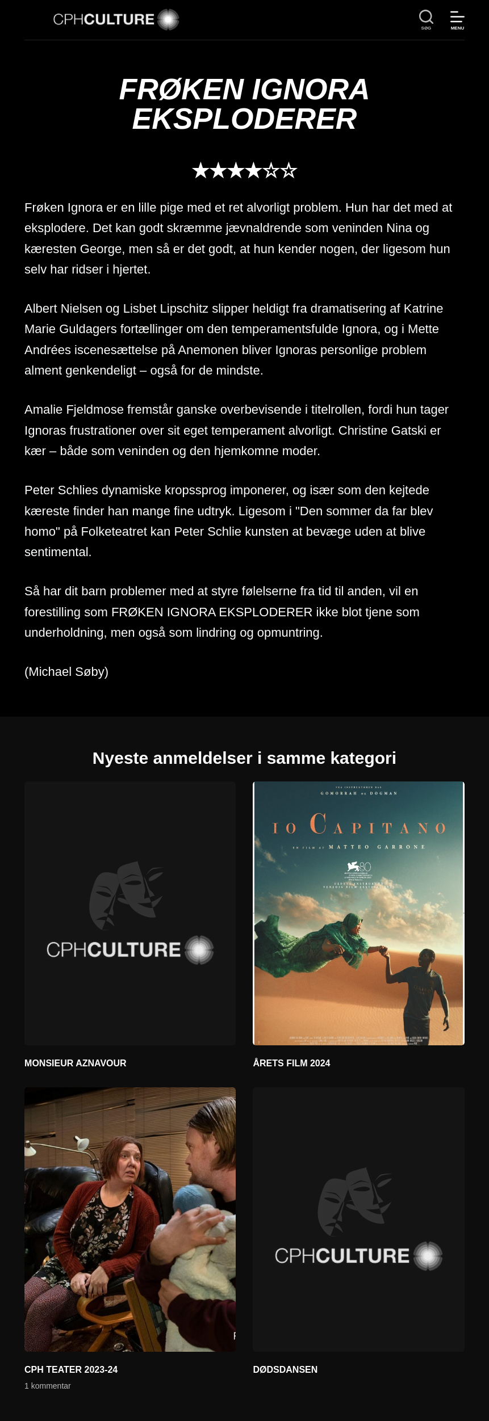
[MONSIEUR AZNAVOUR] (130, 913)
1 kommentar (47, 1385)
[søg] (426, 20)
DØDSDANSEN (285, 1369)
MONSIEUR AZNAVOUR (75, 1063)
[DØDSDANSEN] (358, 1219)
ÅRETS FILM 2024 (291, 1063)
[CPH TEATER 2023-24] (130, 1219)
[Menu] (457, 20)
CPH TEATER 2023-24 (71, 1369)
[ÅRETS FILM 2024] (358, 913)
